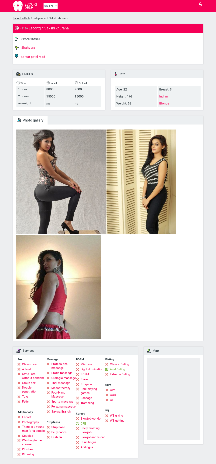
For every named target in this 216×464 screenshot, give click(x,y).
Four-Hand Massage (58, 394)
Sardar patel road (30, 56)
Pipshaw (27, 449)
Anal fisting (117, 369)
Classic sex (30, 364)
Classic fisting (119, 364)
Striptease (58, 427)
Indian (163, 96)
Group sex (28, 383)
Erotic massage (61, 373)
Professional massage (59, 366)
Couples (27, 436)
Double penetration (29, 389)
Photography (30, 422)
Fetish (26, 401)
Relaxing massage (63, 406)
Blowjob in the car (93, 437)
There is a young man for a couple (33, 429)
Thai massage (60, 383)
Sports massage (62, 401)
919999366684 (30, 39)
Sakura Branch (61, 411)
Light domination (92, 369)
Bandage (86, 398)
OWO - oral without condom (33, 376)
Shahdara (25, 48)
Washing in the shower (32, 442)
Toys (25, 396)
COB (113, 395)
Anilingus (87, 447)
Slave (84, 379)
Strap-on (86, 384)
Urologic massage (63, 378)
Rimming (28, 454)
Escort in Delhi (21, 18)
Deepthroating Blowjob (90, 430)
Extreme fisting (120, 374)
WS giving (116, 415)
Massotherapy (60, 388)
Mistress (86, 364)
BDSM (85, 374)
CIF (112, 400)
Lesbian (56, 437)
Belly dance (59, 432)
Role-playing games (89, 391)
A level (26, 369)
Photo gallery (30, 120)
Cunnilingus (88, 442)
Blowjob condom (92, 418)
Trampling (87, 403)
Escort (26, 417)
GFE (83, 423)
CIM (112, 390)
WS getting (117, 420)
